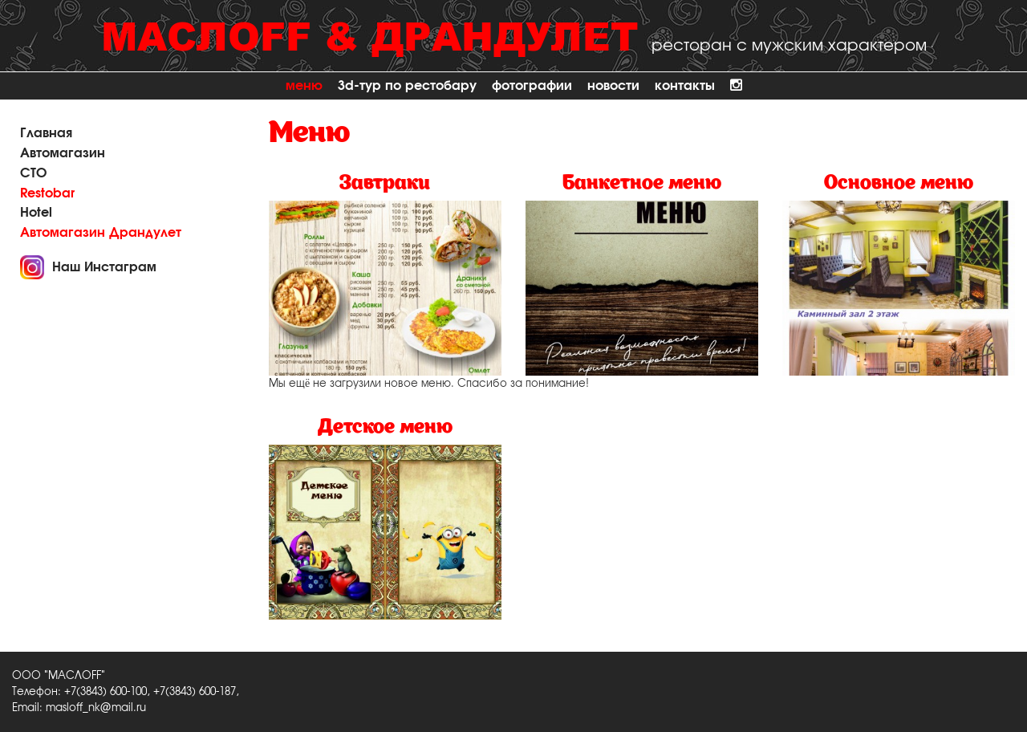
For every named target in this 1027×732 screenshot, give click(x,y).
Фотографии (532, 85)
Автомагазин (62, 153)
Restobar (47, 193)
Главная (46, 132)
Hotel (36, 212)
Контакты (685, 85)
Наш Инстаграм (104, 266)
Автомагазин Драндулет (100, 232)
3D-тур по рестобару (407, 85)
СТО (33, 173)
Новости (613, 85)
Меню (304, 85)
